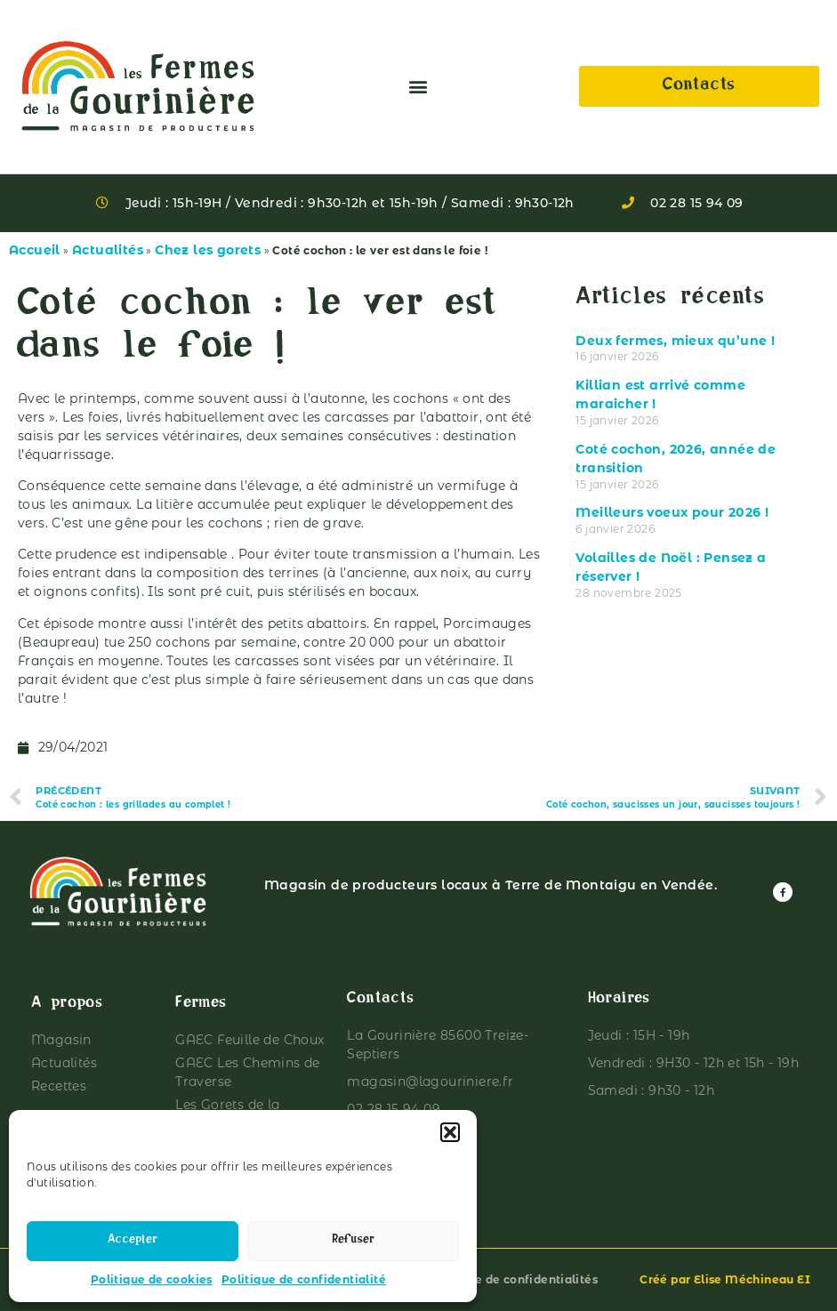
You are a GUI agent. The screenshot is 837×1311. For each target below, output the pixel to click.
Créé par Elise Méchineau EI (725, 1279)
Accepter (132, 1241)
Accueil (34, 250)
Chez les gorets (208, 250)
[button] (450, 1132)
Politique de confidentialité (303, 1279)
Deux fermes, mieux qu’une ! (675, 341)
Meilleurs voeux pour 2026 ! (672, 512)
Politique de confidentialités (513, 1279)
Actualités (107, 250)
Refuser (353, 1241)
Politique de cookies (152, 1279)
